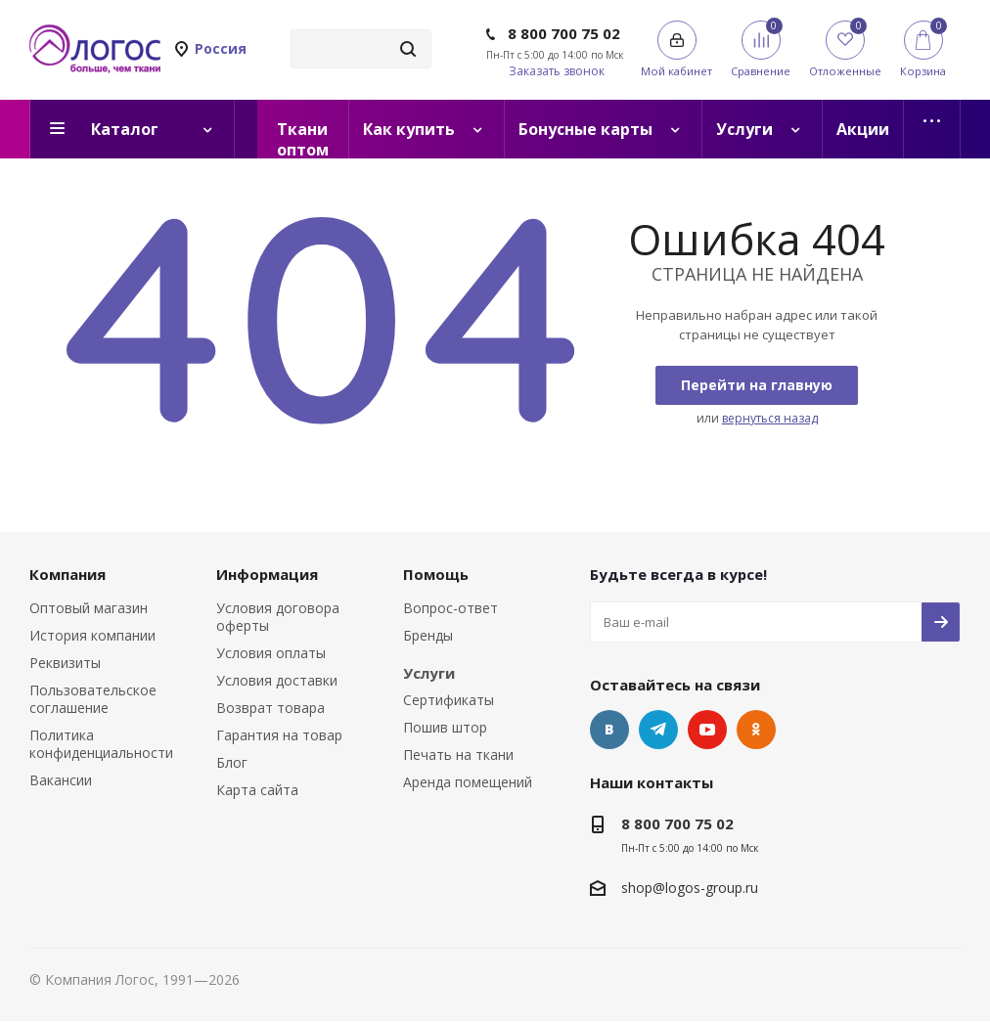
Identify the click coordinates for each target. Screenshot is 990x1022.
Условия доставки (277, 680)
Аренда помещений (467, 782)
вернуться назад (770, 418)
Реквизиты (65, 662)
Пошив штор (445, 727)
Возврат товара (270, 707)
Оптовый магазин (88, 608)
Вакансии (60, 780)
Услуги (429, 673)
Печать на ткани (458, 754)
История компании (92, 635)
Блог (232, 762)
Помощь (436, 574)
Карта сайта (257, 789)
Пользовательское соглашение (93, 699)
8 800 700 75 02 (564, 33)
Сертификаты (448, 699)
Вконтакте (609, 729)
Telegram (658, 729)
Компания (67, 574)
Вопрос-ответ (450, 608)
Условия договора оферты (277, 617)
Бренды (428, 635)
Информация (267, 574)
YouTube (707, 729)
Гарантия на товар (279, 735)
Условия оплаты (271, 653)
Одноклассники (756, 729)
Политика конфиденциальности (101, 744)
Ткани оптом (303, 138)
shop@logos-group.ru (689, 887)
